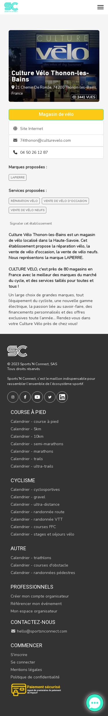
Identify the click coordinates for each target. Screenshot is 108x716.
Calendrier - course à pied (34, 421)
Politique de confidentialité (35, 677)
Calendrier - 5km (26, 429)
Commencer (26, 645)
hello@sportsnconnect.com (39, 631)
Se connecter (23, 662)
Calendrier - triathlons (31, 558)
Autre (18, 548)
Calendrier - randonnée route (38, 512)
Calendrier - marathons (32, 451)
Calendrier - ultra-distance (35, 504)
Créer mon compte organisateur (40, 596)
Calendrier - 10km (27, 436)
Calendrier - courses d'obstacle (39, 565)
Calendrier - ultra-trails (32, 466)
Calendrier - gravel (28, 497)
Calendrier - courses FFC (33, 527)
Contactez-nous (33, 622)
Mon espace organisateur (34, 611)
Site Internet (28, 128)
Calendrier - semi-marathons (37, 444)
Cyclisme (23, 480)
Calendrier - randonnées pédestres (43, 572)
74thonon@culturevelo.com (42, 140)
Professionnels (32, 587)
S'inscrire (19, 654)
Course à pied (28, 412)
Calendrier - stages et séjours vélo (42, 534)
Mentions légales (26, 669)
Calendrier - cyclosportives (35, 489)
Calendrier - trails (27, 459)
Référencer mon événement (36, 603)
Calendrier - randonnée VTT (37, 519)
